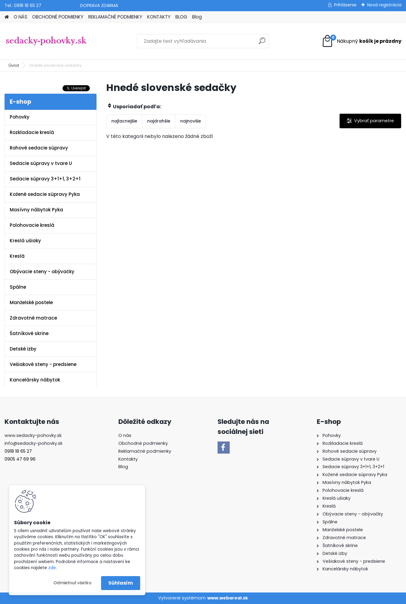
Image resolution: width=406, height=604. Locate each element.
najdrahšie (158, 121)
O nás (124, 435)
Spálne (18, 287)
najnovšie (190, 121)
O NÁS (20, 17)
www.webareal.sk (227, 598)
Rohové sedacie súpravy (39, 148)
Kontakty (128, 459)
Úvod (13, 65)
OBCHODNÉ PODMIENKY (57, 17)
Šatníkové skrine (29, 333)
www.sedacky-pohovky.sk (33, 435)
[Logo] (46, 41)
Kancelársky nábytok (35, 380)
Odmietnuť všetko (72, 583)
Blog (197, 17)
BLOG (181, 17)
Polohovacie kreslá (32, 225)
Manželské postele (31, 302)
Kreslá (17, 256)
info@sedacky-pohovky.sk (34, 443)
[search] (262, 43)
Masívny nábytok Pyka (36, 209)
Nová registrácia (384, 5)
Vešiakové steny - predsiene (43, 364)
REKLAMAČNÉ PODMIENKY (115, 17)
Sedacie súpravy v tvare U (41, 163)
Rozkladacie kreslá (32, 132)
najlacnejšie (124, 121)
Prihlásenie (345, 5)
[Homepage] (7, 17)
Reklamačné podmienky (144, 451)
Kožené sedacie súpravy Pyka (45, 194)
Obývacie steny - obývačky (42, 271)
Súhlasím (120, 582)
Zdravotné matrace (33, 318)
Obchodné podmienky (143, 443)
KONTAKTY (159, 17)
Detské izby (23, 349)
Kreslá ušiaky (25, 240)
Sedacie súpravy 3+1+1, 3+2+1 (45, 179)
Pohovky (19, 117)
